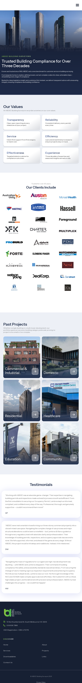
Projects (45, 651)
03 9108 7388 (12, 625)
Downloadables (9, 656)
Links (44, 656)
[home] (11, 5)
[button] (76, 5)
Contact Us (7, 662)
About (44, 645)
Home (5, 645)
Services (6, 651)
